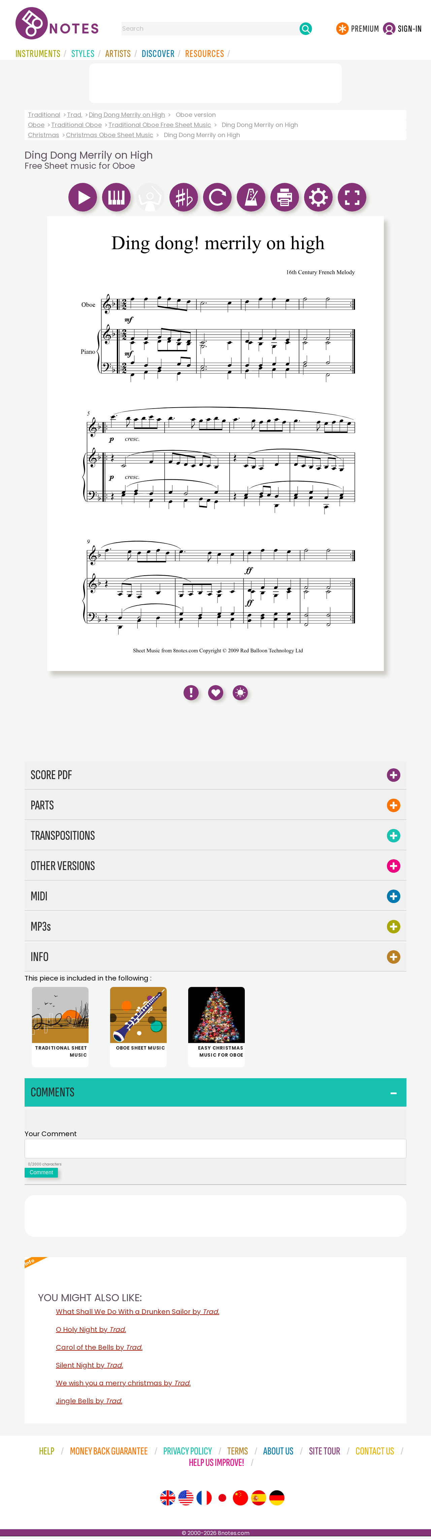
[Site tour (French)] (204, 1500)
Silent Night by (89, 1368)
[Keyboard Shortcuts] (240, 692)
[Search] (305, 28)
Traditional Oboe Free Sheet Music (159, 125)
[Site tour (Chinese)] (240, 1500)
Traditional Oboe (76, 125)
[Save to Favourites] (215, 692)
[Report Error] (191, 692)
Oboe (36, 125)
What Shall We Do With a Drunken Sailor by (137, 1314)
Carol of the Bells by (99, 1350)
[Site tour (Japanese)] (222, 1500)
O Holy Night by (91, 1332)
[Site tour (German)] (276, 1500)
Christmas (43, 135)
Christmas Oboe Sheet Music (109, 135)
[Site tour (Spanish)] (258, 1500)
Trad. (74, 114)
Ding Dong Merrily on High (127, 114)
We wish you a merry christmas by (123, 1385)
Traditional (44, 114)
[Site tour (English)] (167, 1500)
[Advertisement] (215, 82)
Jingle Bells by (89, 1403)
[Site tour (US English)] (185, 1500)
